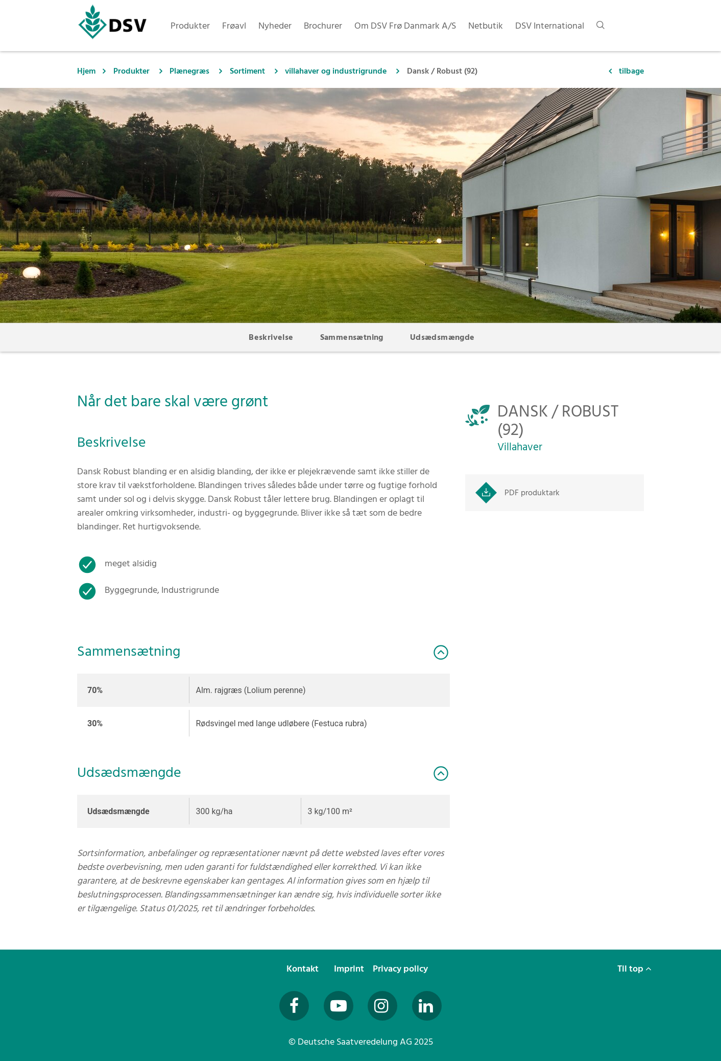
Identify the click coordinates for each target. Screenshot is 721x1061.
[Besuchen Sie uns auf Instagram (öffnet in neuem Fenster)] (382, 1006)
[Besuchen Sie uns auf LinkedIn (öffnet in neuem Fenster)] (427, 1006)
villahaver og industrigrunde (336, 71)
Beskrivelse (271, 337)
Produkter (131, 71)
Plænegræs (189, 71)
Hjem (86, 71)
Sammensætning (351, 337)
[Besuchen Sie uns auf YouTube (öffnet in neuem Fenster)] (338, 1006)
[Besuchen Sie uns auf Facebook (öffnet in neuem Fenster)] (294, 1006)
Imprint (350, 968)
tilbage (631, 71)
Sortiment (247, 71)
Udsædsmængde (442, 337)
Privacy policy (401, 968)
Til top (634, 968)
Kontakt (303, 968)
